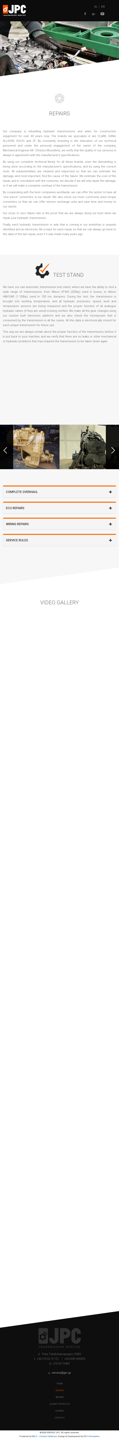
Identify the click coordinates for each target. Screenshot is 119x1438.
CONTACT (60, 1417)
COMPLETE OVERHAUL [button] (57, 492)
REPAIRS (59, 1390)
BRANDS (59, 1397)
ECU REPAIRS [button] (57, 508)
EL (95, 6)
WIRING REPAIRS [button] (57, 524)
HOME (59, 1383)
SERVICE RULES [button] (57, 540)
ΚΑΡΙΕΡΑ (59, 1410)
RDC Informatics (92, 1436)
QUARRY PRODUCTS (59, 1404)
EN (103, 6)
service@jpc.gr (61, 1372)
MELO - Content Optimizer (44, 1436)
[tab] (59, 492)
